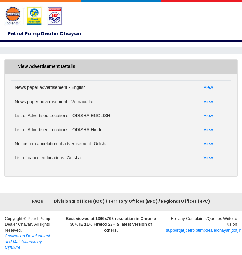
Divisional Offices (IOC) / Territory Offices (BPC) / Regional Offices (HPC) (132, 201)
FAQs (37, 201)
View (208, 87)
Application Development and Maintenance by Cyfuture (27, 242)
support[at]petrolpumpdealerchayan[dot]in (204, 230)
